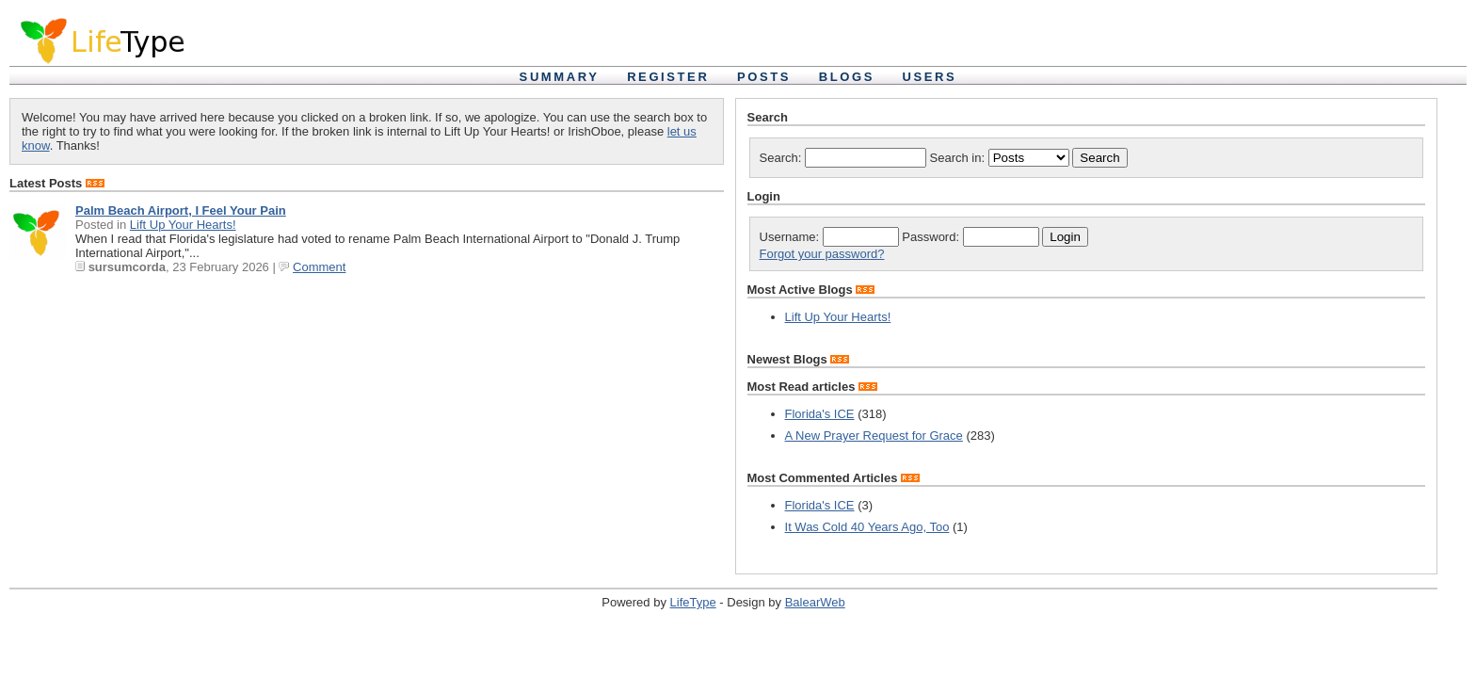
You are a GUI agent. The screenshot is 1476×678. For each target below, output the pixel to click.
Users (930, 77)
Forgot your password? (822, 254)
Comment (319, 267)
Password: (970, 237)
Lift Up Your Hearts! (183, 225)
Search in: (1001, 158)
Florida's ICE (820, 414)
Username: (829, 237)
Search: (843, 158)
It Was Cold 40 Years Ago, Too (867, 527)
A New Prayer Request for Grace (874, 435)
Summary (560, 77)
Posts (764, 77)
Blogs (846, 77)
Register (668, 77)
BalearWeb (815, 602)
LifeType (693, 602)
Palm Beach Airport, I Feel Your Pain (180, 210)
